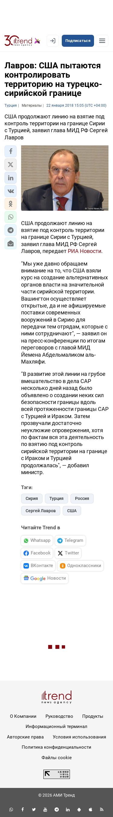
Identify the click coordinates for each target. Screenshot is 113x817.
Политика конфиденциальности (56, 747)
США (72, 510)
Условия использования (79, 737)
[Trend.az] (22, 40)
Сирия (32, 498)
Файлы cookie (57, 757)
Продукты (92, 716)
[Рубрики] (102, 41)
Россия (82, 498)
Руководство (59, 716)
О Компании (23, 716)
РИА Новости (84, 251)
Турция (56, 498)
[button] (10, 151)
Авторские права (25, 737)
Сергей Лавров (41, 510)
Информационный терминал (56, 726)
